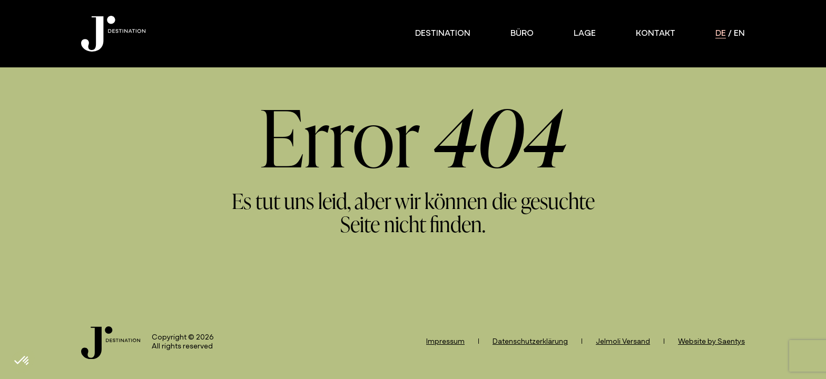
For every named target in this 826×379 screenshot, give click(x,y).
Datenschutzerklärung (530, 342)
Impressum (445, 342)
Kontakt (655, 33)
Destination (442, 33)
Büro (522, 33)
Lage (585, 33)
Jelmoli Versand (623, 342)
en (739, 33)
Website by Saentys (711, 342)
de (720, 33)
